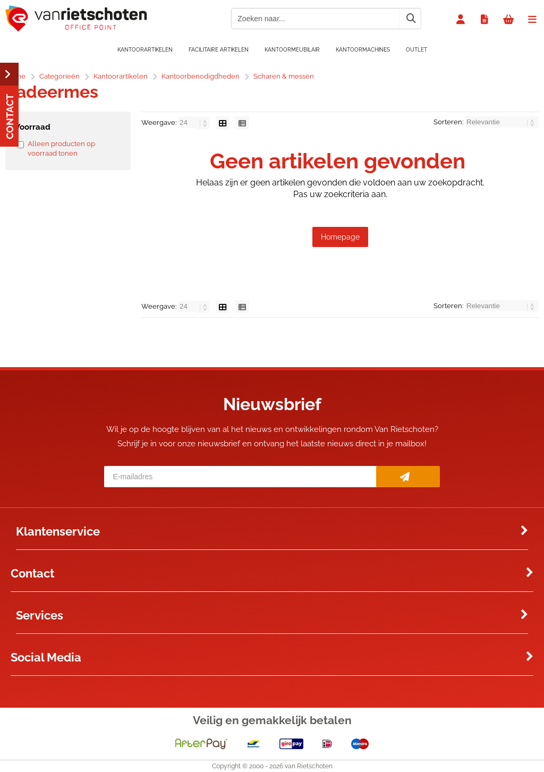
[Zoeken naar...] (410, 18)
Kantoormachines (363, 50)
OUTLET (416, 50)
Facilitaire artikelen (219, 50)
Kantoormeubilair (292, 50)
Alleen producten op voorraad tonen (61, 148)
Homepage (340, 237)
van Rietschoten (309, 766)
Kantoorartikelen (145, 50)
